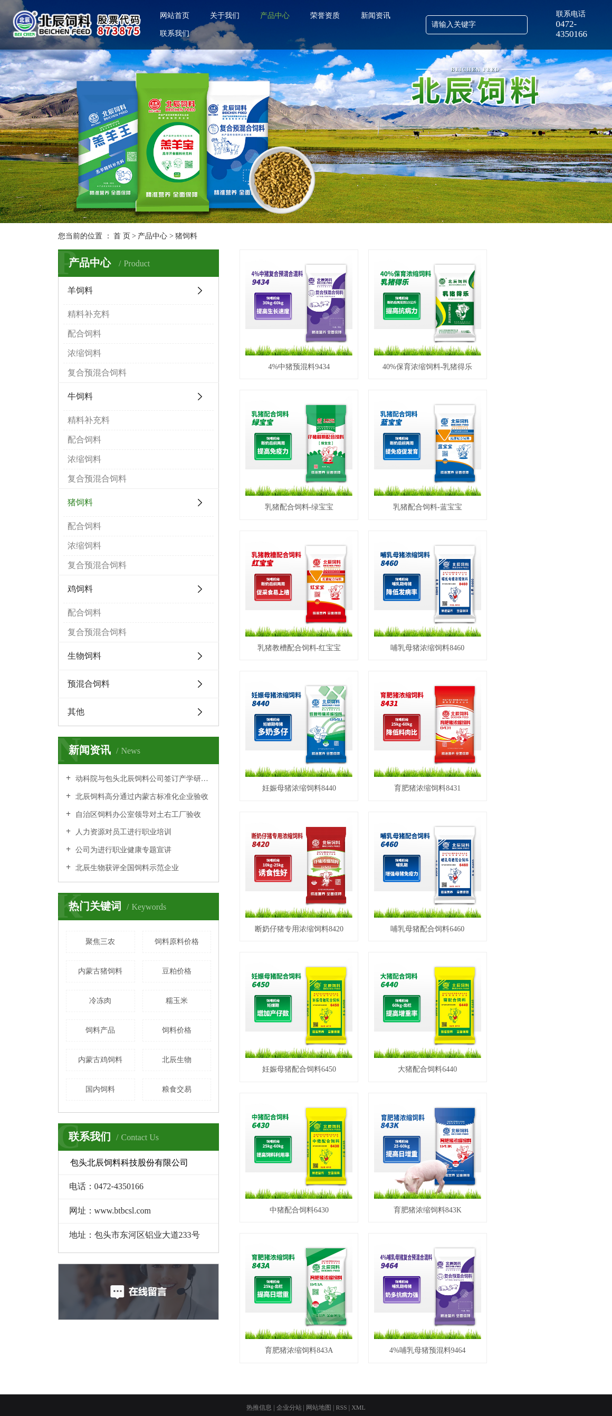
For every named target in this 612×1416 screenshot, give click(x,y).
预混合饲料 (89, 683)
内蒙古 (316, 1399)
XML (358, 1353)
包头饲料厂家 (394, 1389)
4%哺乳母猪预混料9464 (289, 955)
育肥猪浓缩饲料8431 (397, 590)
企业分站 (289, 1353)
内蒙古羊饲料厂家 (348, 1389)
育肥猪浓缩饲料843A (505, 833)
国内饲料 (100, 1089)
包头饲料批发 (250, 1389)
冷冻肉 (100, 1001)
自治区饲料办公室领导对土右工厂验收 (137, 814)
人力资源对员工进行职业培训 (122, 832)
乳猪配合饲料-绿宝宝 (504, 348)
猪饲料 (186, 236)
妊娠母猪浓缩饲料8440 (289, 590)
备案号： (209, 1367)
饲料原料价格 (177, 942)
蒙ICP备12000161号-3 (255, 1367)
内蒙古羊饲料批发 (204, 1389)
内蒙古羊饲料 (435, 1367)
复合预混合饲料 (97, 372)
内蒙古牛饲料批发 (296, 1389)
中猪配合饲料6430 (289, 833)
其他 (76, 711)
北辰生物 (177, 1060)
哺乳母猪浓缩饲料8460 (505, 469)
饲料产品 (100, 1030)
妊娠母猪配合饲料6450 (397, 712)
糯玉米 (177, 1001)
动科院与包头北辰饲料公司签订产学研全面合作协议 (142, 779)
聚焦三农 (100, 942)
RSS (341, 1353)
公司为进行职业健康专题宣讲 (122, 850)
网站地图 (319, 1353)
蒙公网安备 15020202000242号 (341, 1367)
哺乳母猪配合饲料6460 (289, 712)
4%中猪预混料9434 (289, 348)
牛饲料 (80, 396)
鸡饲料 (80, 588)
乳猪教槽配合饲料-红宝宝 (397, 469)
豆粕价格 (177, 971)
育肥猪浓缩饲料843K (397, 833)
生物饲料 (84, 655)
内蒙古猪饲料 (100, 971)
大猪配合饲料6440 (504, 712)
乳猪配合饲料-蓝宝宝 (288, 469)
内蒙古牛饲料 (501, 1367)
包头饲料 (468, 1367)
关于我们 (225, 16)
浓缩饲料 (84, 353)
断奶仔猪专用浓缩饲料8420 (505, 590)
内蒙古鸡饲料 (100, 1060)
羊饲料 (80, 290)
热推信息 (259, 1353)
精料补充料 (89, 314)
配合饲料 (84, 333)
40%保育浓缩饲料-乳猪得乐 (396, 348)
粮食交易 (177, 1089)
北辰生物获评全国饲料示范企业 (126, 868)
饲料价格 (177, 1030)
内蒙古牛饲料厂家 (440, 1389)
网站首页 (174, 16)
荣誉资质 (325, 16)
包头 (333, 1399)
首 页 (121, 236)
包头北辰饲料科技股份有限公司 (151, 1367)
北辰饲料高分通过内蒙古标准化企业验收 (140, 797)
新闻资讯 (375, 16)
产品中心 (275, 16)
